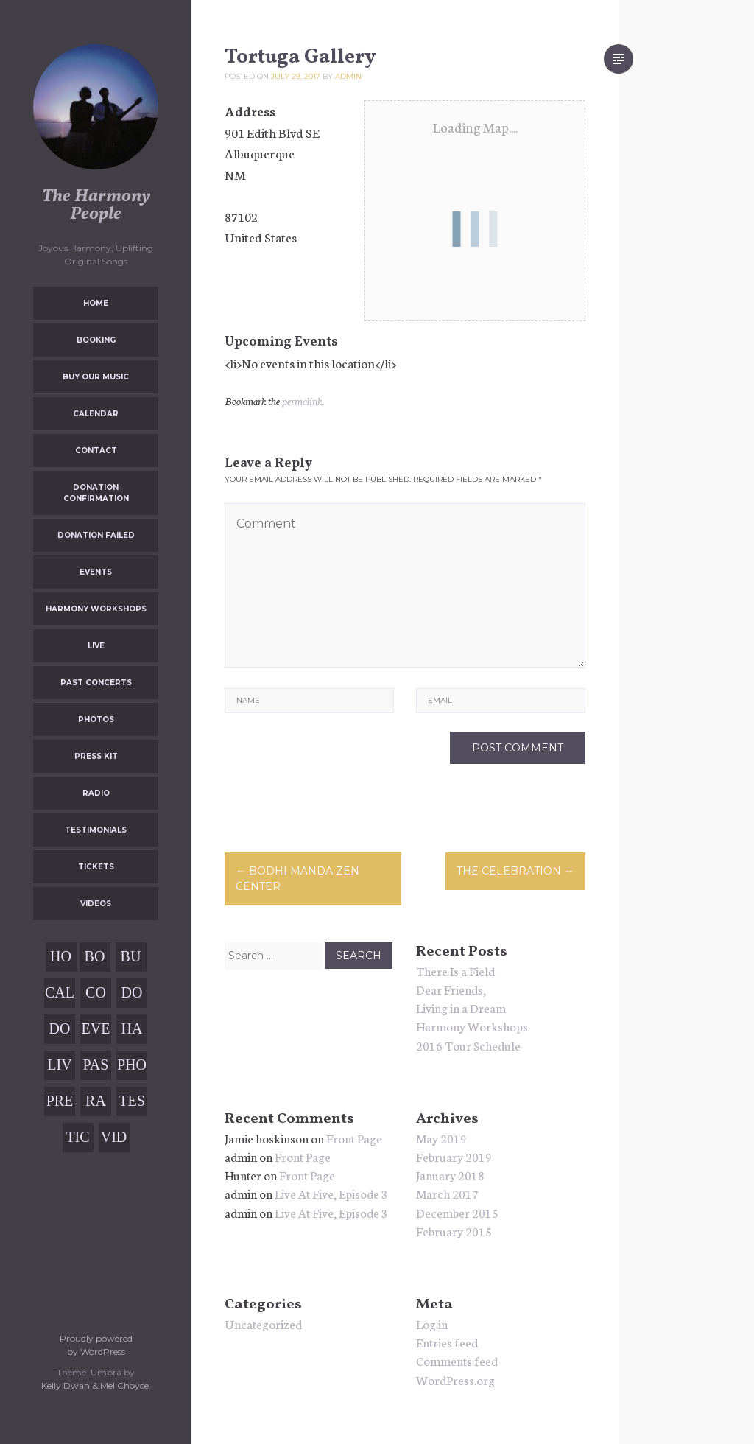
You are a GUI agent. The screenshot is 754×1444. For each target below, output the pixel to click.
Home (95, 303)
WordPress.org (455, 1379)
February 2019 (454, 1156)
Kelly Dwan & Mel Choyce (95, 1385)
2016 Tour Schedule (468, 1045)
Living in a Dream (461, 1007)
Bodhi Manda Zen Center (297, 878)
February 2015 (454, 1230)
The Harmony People (96, 205)
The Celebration (515, 870)
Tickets (96, 867)
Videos (95, 903)
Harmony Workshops (96, 609)
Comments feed (457, 1360)
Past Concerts (96, 682)
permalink (302, 400)
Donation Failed (96, 535)
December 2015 (457, 1212)
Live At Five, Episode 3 (331, 1193)
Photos (96, 719)
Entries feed (447, 1341)
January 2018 (450, 1174)
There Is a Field (455, 970)
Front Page (354, 1137)
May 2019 (441, 1137)
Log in (432, 1323)
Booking (96, 340)
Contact (96, 450)
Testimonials (96, 830)
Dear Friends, (451, 989)
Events (96, 572)
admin (348, 76)
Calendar (96, 413)
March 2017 (447, 1193)
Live (96, 646)
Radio (96, 793)
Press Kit (96, 756)
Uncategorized (263, 1323)
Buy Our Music (96, 377)
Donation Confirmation (96, 493)
